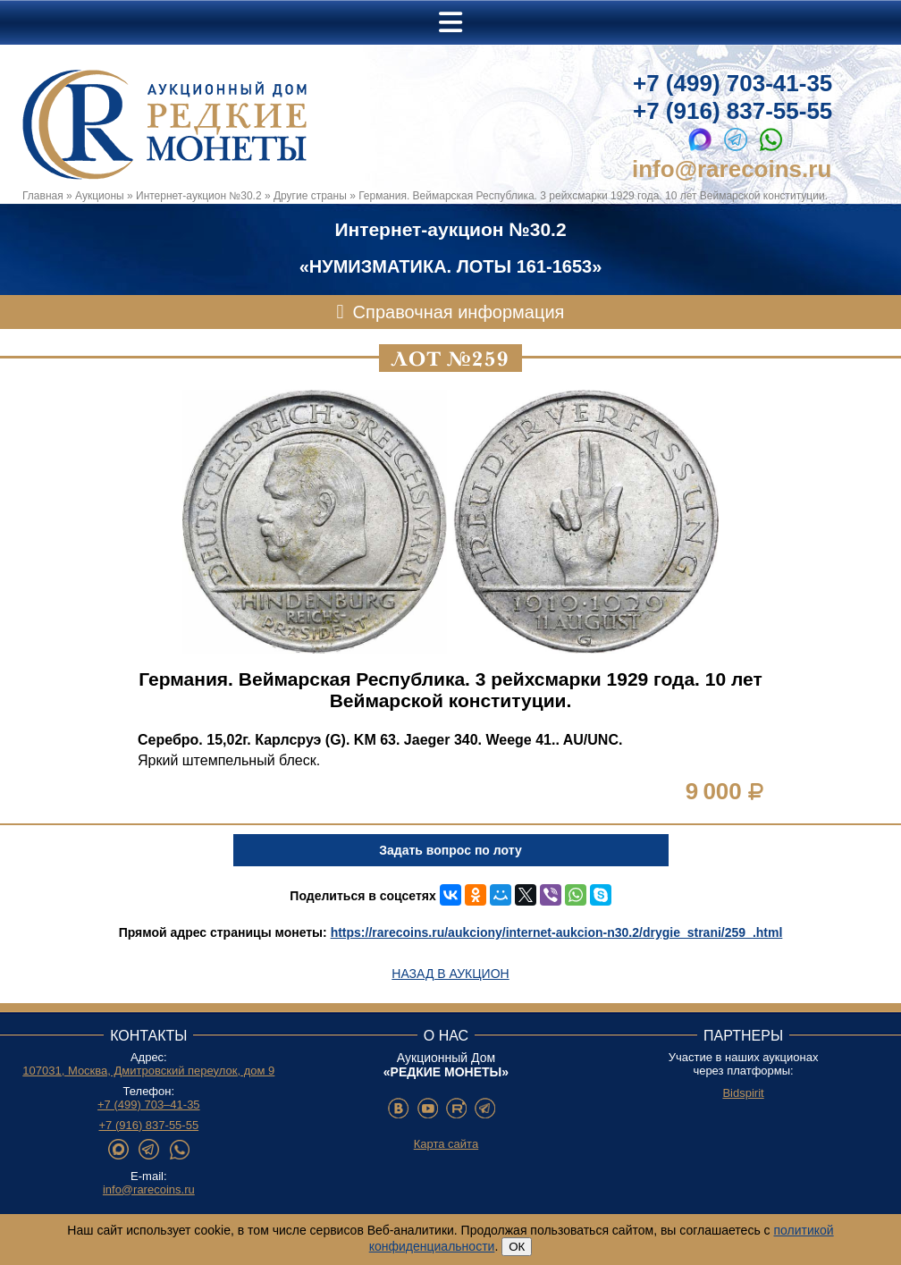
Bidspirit (742, 1093)
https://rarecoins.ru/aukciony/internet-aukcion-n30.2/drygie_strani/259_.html (557, 932)
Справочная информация (459, 312)
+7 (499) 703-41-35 (732, 83)
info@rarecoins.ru (731, 169)
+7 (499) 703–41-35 (148, 1104)
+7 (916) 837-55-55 (732, 110)
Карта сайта (446, 1144)
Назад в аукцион (450, 973)
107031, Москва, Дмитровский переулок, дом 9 (148, 1070)
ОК (517, 1246)
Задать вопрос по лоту (450, 850)
